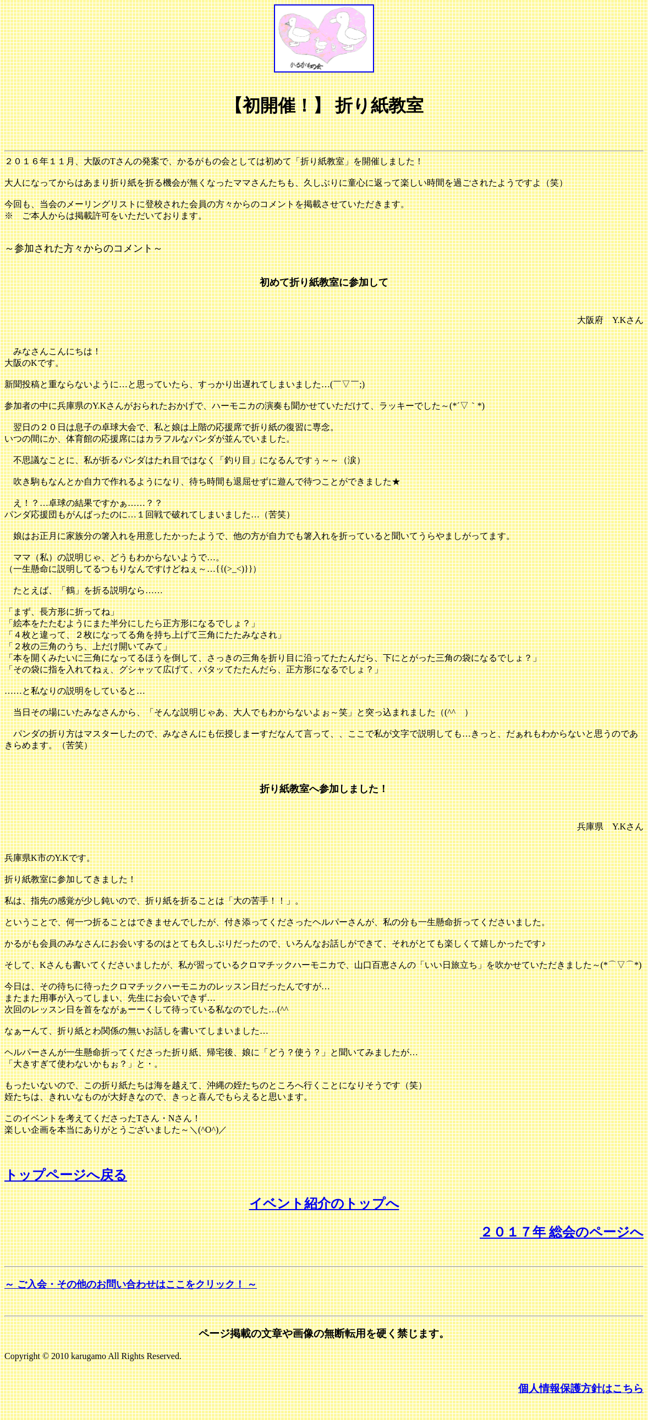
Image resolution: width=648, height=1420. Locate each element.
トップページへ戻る (65, 1175)
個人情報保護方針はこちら (581, 1388)
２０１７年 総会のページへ (562, 1232)
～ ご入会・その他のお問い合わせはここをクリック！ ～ (130, 1284)
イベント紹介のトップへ (324, 1203)
